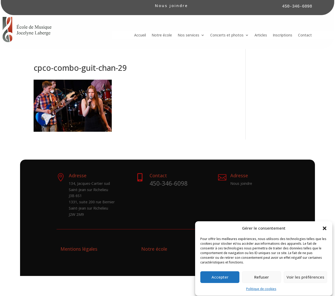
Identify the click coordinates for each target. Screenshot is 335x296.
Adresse (239, 175)
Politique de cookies (261, 293)
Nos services (188, 35)
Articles (261, 35)
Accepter (220, 281)
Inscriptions (282, 35)
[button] (324, 232)
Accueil (140, 35)
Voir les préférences (305, 281)
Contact (305, 35)
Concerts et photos (227, 35)
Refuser (261, 281)
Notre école (162, 35)
